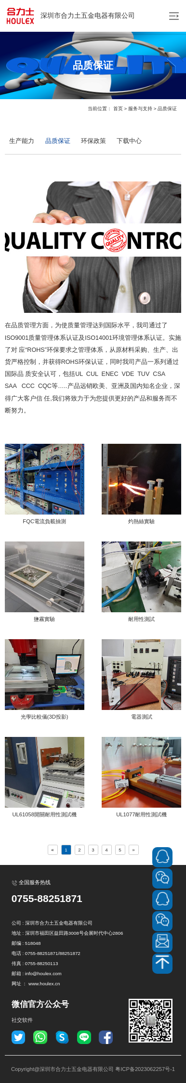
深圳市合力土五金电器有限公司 (70, 16)
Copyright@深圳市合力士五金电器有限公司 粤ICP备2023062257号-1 (93, 1069)
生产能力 (21, 141)
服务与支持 (140, 108)
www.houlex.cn (44, 983)
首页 (118, 108)
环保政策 (93, 141)
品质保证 (167, 108)
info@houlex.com (43, 973)
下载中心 (129, 141)
